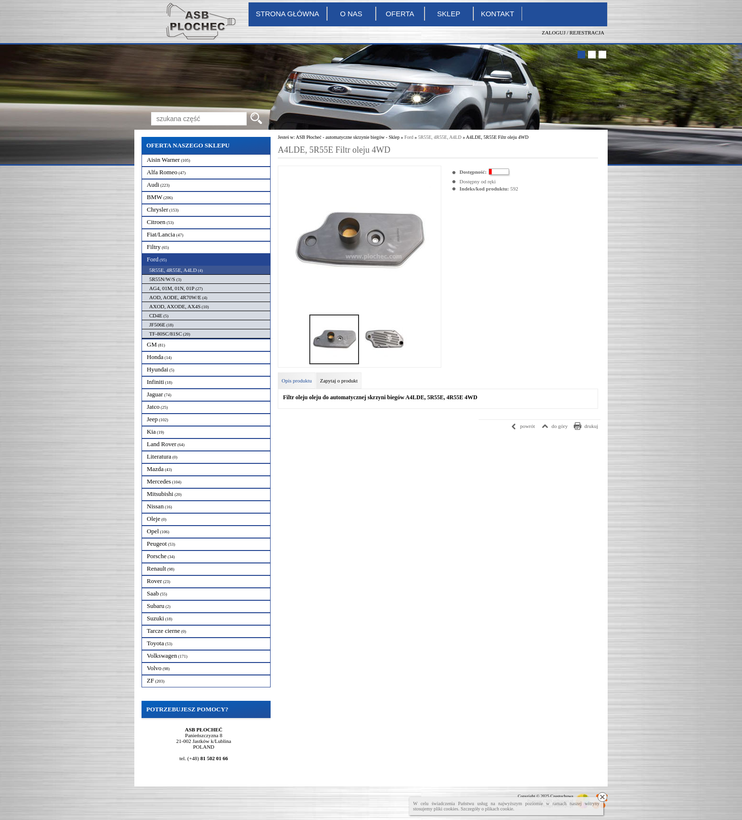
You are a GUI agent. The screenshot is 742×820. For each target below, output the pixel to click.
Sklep (448, 14)
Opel (158, 531)
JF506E (161, 324)
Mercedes (164, 481)
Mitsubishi (164, 493)
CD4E (158, 315)
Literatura (162, 456)
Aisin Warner (168, 159)
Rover (158, 580)
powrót (527, 426)
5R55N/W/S (165, 279)
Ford (157, 259)
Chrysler (163, 209)
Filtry (158, 246)
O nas (351, 14)
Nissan (159, 506)
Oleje (156, 518)
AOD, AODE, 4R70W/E (178, 297)
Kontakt (497, 14)
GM (156, 344)
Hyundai (161, 369)
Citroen (160, 221)
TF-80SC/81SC (169, 334)
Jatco (157, 406)
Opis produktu (297, 380)
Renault (161, 568)
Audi (158, 184)
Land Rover (166, 444)
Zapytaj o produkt (339, 380)
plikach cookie (499, 808)
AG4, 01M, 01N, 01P (176, 288)
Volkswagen (167, 655)
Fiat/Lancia (165, 234)
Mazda (159, 468)
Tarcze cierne (166, 630)
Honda (159, 356)
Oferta (400, 14)
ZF (155, 680)
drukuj (591, 426)
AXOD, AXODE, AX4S (179, 306)
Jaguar (159, 394)
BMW (160, 197)
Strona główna (287, 14)
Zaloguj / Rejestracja (573, 32)
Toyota (159, 643)
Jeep (157, 419)
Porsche (161, 556)
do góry (560, 426)
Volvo (158, 668)
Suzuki (159, 618)
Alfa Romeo (166, 172)
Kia (155, 431)
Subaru (159, 605)
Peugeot (161, 543)
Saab (157, 593)
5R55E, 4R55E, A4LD (176, 270)
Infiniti (159, 381)
